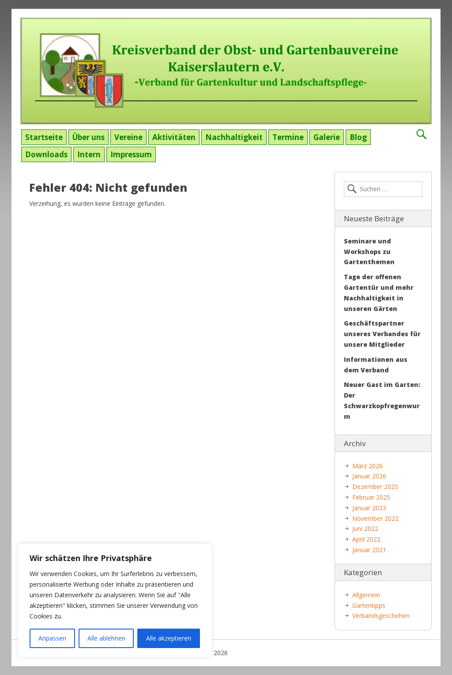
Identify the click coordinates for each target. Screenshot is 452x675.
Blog (358, 137)
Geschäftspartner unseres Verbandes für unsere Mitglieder (382, 334)
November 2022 (375, 518)
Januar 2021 (369, 550)
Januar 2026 (369, 476)
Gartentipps (368, 605)
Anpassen (52, 638)
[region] (115, 600)
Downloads (46, 154)
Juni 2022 (365, 528)
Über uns (88, 137)
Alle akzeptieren (168, 638)
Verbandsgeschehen (381, 615)
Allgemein (366, 595)
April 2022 (366, 539)
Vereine (128, 137)
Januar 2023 (369, 508)
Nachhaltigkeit (234, 137)
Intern (89, 154)
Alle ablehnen (106, 638)
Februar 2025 (371, 497)
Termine (288, 137)
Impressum (131, 154)
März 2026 (367, 466)
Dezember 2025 (375, 486)
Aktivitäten (174, 137)
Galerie (326, 137)
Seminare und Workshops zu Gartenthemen (369, 251)
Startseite (44, 137)
